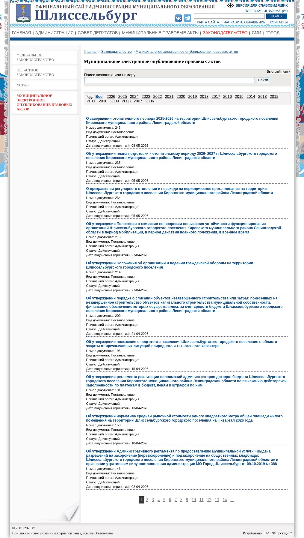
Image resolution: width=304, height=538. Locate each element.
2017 (215, 96)
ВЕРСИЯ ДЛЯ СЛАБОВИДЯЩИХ (262, 5)
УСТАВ (23, 85)
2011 (91, 101)
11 (201, 499)
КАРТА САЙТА (208, 22)
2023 (146, 96)
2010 (103, 101)
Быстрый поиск (278, 71)
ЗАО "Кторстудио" (278, 533)
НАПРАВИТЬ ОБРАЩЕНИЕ (244, 22)
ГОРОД (272, 32)
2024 (134, 96)
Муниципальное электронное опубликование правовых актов (186, 52)
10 (194, 499)
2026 (111, 96)
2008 (126, 101)
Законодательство (116, 52)
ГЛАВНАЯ (21, 32)
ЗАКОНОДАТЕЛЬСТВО (225, 32)
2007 (138, 101)
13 (217, 499)
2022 (157, 96)
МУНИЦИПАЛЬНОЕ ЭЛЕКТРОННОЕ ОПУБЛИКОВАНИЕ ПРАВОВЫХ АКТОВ (44, 102)
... (232, 499)
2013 (262, 96)
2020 (180, 96)
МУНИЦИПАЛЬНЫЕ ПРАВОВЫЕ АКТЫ (160, 32)
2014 (250, 96)
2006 (149, 101)
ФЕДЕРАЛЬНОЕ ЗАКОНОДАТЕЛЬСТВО (35, 57)
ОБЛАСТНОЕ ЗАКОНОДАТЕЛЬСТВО (35, 72)
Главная (91, 52)
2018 (204, 96)
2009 (114, 101)
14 (225, 499)
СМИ (256, 32)
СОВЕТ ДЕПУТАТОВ (98, 32)
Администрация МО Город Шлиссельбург (152, 13)
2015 (239, 96)
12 (209, 499)
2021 (169, 96)
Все (98, 96)
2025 (122, 96)
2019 (192, 96)
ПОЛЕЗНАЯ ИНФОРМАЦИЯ (266, 11)
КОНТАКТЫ (279, 22)
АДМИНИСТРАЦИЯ (54, 32)
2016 (227, 96)
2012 (274, 96)
